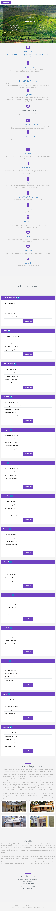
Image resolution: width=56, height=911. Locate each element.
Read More (37, 30)
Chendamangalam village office (12, 515)
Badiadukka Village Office (11, 736)
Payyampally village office (11, 673)
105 (9, 330)
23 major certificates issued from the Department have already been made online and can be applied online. (28, 55)
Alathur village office (10, 567)
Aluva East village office (10, 505)
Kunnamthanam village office (12, 369)
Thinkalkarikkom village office (12, 336)
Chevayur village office (10, 643)
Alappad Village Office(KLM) (11, 346)
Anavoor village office (10, 313)
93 (11, 396)
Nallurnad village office (10, 670)
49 (10, 661)
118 (11, 628)
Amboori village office (10, 306)
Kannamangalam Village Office (12, 604)
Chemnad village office (10, 739)
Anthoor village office (10, 710)
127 (11, 496)
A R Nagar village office (10, 614)
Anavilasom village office (11, 478)
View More (28, 321)
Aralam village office (10, 713)
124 (18, 297)
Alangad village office (10, 501)
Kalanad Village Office (10, 746)
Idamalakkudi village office (11, 468)
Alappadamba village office (11, 703)
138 (13, 595)
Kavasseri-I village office (11, 581)
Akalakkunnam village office (12, 435)
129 (10, 727)
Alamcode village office (10, 303)
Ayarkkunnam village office (11, 449)
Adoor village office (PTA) (11, 379)
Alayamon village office (10, 350)
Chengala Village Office (10, 743)
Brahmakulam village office (11, 538)
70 (14, 363)
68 (8, 463)
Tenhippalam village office (11, 610)
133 (9, 694)
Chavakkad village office (11, 541)
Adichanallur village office (11, 339)
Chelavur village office (10, 640)
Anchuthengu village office (11, 316)
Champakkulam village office (12, 416)
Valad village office (9, 680)
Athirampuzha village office (11, 445)
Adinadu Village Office (10, 343)
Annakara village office (10, 534)
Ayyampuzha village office (11, 511)
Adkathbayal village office (11, 732)
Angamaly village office (10, 508)
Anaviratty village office (10, 482)
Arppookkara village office (11, 442)
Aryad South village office (11, 412)
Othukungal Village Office (11, 607)
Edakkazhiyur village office (11, 548)
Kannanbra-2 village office (11, 577)
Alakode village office (10, 699)
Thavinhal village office (10, 676)
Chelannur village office (11, 637)
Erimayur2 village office (10, 574)
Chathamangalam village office (12, 633)
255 (10, 529)
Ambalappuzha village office (12, 409)
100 (11, 430)
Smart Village (6, 2)
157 (10, 562)
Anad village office (9, 310)
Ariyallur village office (10, 600)
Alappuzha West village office (12, 402)
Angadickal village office (11, 382)
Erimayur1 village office (10, 571)
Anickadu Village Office (10, 439)
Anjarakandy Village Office (11, 706)
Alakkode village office (10, 472)
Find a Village (9, 32)
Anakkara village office (10, 475)
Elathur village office (10, 647)
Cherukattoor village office (11, 666)
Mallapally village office (10, 372)
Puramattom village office (11, 376)
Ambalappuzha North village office (13, 406)
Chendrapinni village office (11, 544)
